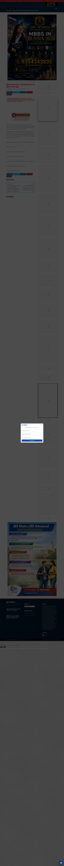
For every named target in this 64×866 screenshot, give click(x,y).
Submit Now (32, 440)
